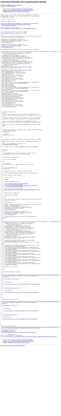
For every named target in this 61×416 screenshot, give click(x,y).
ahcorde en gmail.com (16, 5)
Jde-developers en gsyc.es (8, 389)
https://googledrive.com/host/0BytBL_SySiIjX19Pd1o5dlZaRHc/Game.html (18, 31)
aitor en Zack (8, 235)
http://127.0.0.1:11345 (25, 76)
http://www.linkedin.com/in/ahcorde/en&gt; (17, 212)
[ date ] (14, 11)
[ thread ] (18, 11)
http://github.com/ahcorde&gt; (15, 216)
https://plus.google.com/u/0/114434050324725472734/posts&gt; (22, 215)
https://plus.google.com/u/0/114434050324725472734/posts (16, 26)
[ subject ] (23, 11)
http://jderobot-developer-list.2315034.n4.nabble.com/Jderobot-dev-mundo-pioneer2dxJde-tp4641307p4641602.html (30, 354)
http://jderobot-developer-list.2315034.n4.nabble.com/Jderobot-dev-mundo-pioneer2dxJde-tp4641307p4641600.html (30, 322)
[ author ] (27, 11)
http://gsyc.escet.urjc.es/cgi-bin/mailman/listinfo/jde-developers (22, 333)
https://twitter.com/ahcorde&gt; (14, 214)
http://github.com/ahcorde (9, 27)
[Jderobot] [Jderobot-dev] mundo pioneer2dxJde (22, 8)
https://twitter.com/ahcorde (30, 24)
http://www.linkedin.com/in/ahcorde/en (11, 24)
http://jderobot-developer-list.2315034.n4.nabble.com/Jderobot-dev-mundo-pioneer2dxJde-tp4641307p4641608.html (30, 384)
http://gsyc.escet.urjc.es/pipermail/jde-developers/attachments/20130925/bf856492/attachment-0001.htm (30, 395)
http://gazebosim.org (7, 47)
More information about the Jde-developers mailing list (13, 404)
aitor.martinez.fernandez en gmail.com (10, 36)
